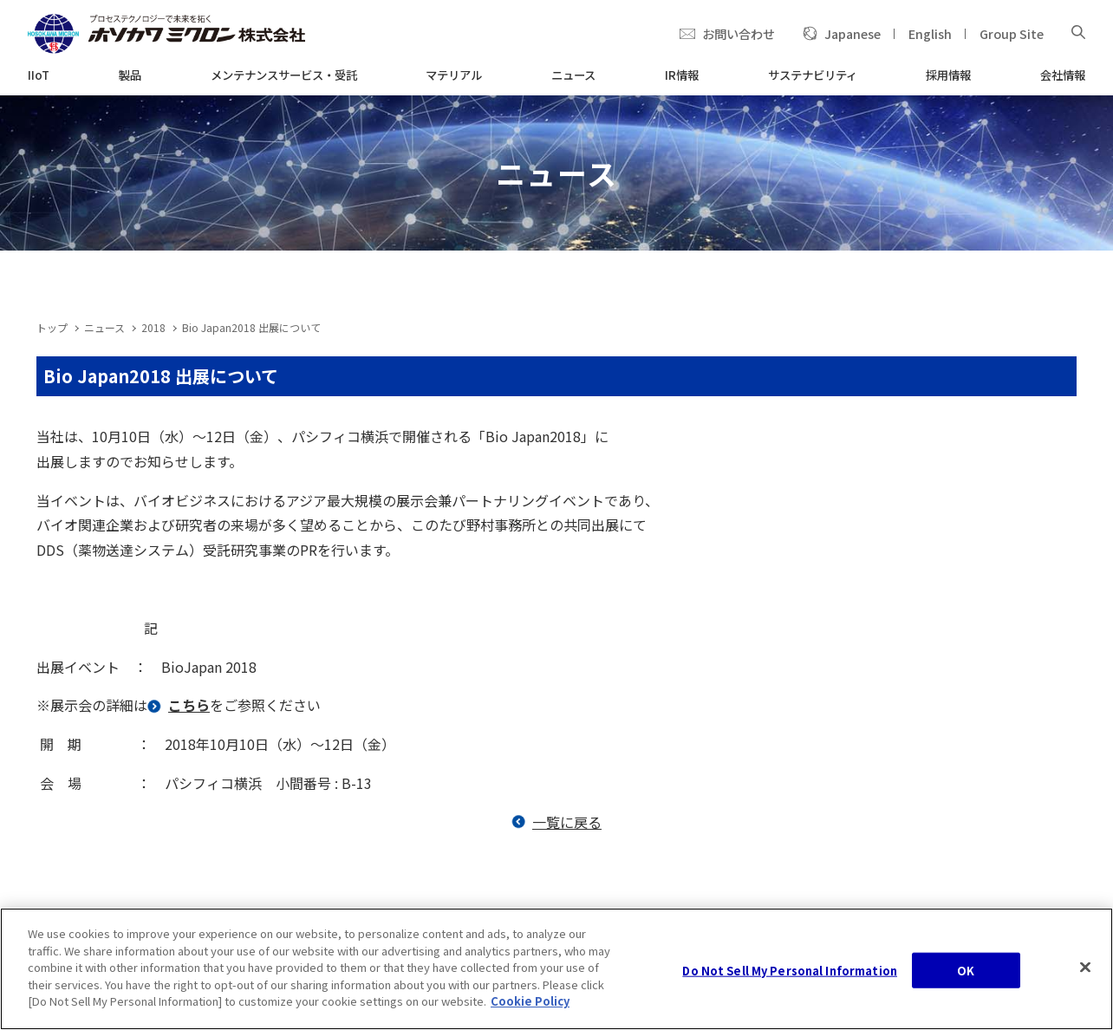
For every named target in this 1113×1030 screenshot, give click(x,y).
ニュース (104, 327)
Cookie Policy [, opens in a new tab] (530, 1004)
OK (965, 973)
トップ (52, 327)
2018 (153, 327)
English (930, 33)
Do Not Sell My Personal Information (789, 973)
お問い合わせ (738, 33)
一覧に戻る (567, 822)
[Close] (1085, 970)
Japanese (852, 33)
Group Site (1012, 33)
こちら (189, 704)
